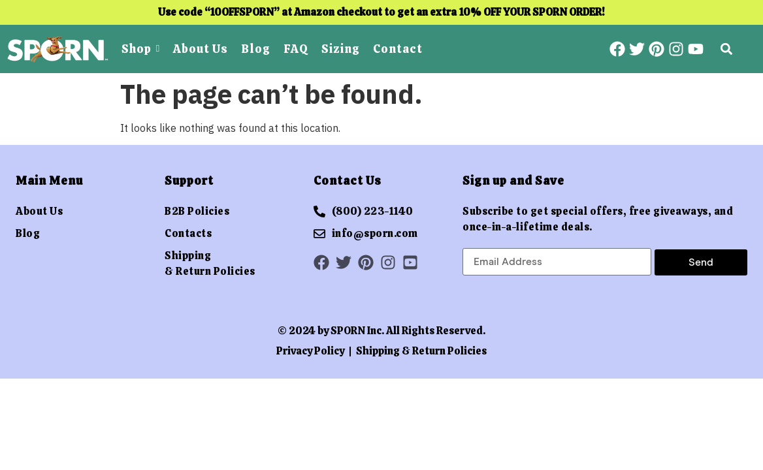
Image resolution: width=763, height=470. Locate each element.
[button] (726, 49)
